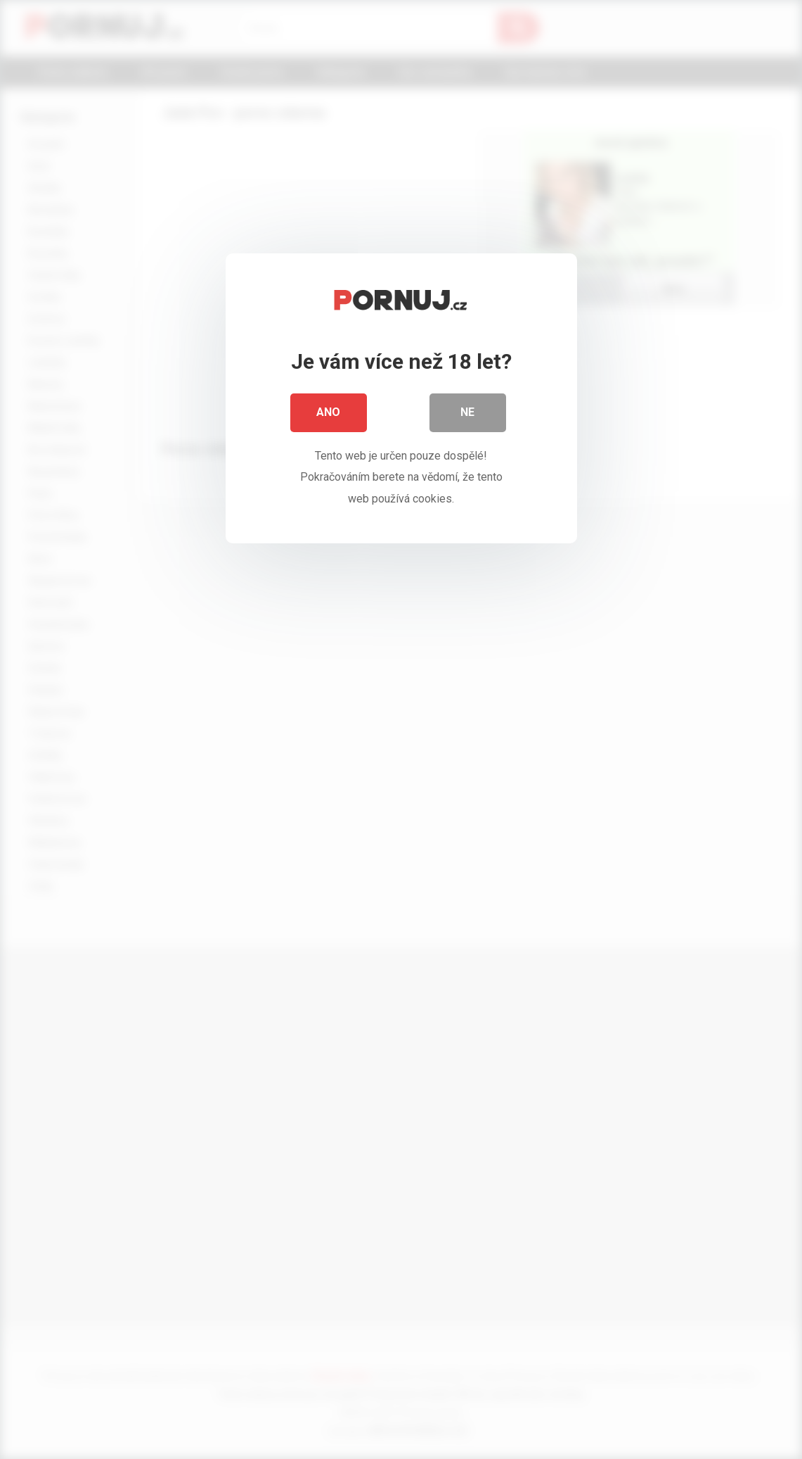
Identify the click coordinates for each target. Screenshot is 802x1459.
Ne (468, 415)
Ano (329, 415)
